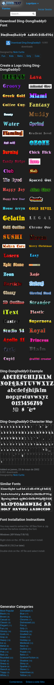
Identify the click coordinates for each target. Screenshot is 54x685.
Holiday (25, 640)
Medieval (26, 643)
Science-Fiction (29, 657)
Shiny (24, 663)
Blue (24, 613)
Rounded (6, 657)
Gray (4, 637)
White (4, 675)
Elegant (6, 625)
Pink (4, 651)
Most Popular (7, 610)
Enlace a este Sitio (35, 682)
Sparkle (25, 666)
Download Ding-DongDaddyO (23, 42)
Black (5, 613)
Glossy (5, 631)
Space (4, 666)
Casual (5, 619)
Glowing (26, 631)
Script (4, 660)
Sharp (4, 663)
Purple (25, 651)
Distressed (27, 622)
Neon (24, 646)
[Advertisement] (27, 578)
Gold (4, 634)
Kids (11, 56)
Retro (20, 56)
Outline (25, 648)
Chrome (26, 619)
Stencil (5, 669)
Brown (4, 616)
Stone (24, 669)
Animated (26, 610)
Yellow (25, 675)
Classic (5, 622)
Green (25, 637)
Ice (3, 643)
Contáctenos (16, 682)
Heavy (5, 640)
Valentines (27, 672)
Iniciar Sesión (45, 9)
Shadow (26, 660)
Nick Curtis (18, 52)
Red (4, 654)
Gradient (25, 634)
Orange (5, 648)
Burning (25, 616)
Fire (23, 625)
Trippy (4, 672)
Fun (3, 56)
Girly (28, 56)
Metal (4, 646)
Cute (37, 56)
